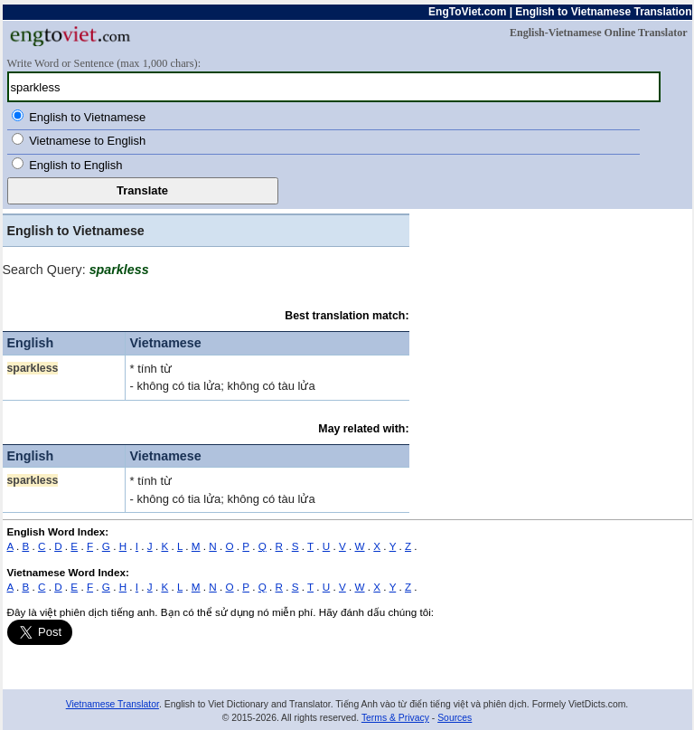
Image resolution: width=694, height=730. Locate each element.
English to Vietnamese (87, 117)
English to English (75, 165)
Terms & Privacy (395, 718)
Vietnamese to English (87, 140)
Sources (454, 718)
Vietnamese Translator (112, 704)
